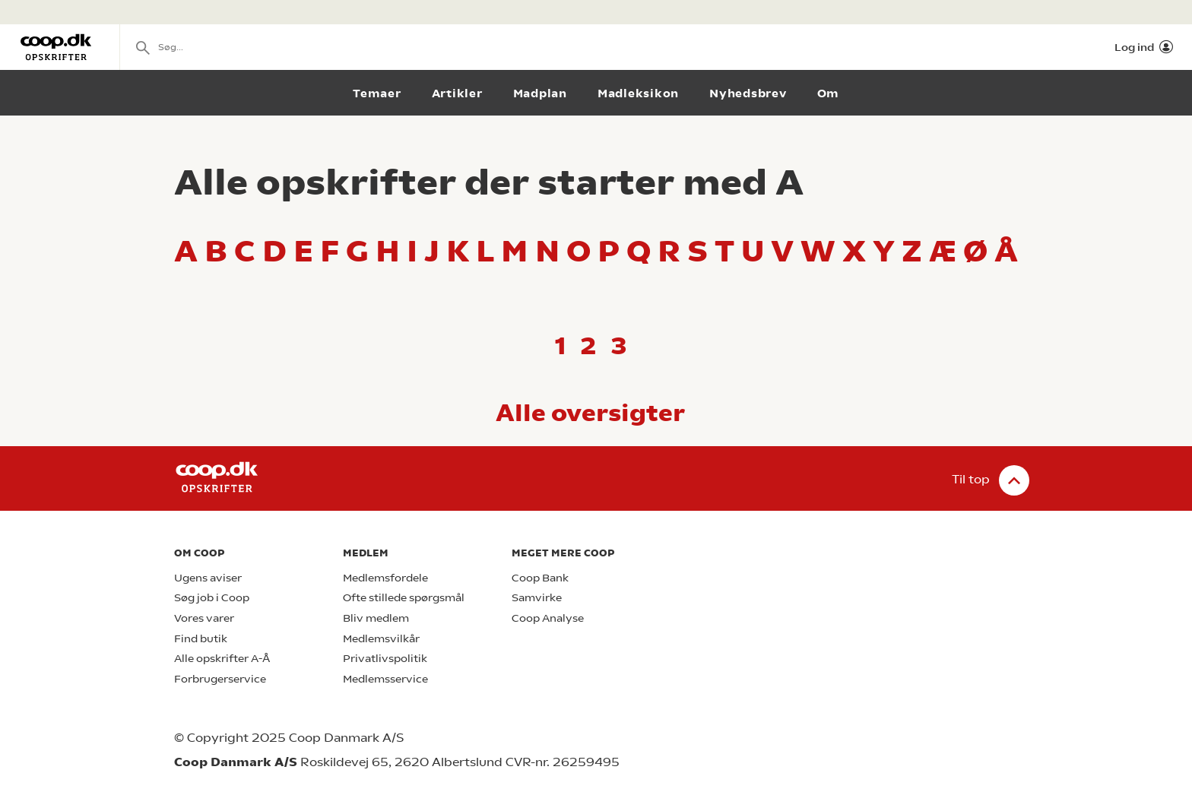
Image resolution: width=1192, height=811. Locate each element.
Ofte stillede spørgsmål (403, 597)
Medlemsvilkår (381, 638)
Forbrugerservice (220, 679)
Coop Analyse (548, 618)
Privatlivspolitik (385, 658)
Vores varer (204, 618)
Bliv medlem (376, 618)
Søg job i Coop (211, 597)
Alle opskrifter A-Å (222, 658)
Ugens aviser (208, 578)
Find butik (200, 638)
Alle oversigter (590, 412)
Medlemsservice (385, 679)
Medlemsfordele (385, 578)
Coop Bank (540, 578)
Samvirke (537, 597)
